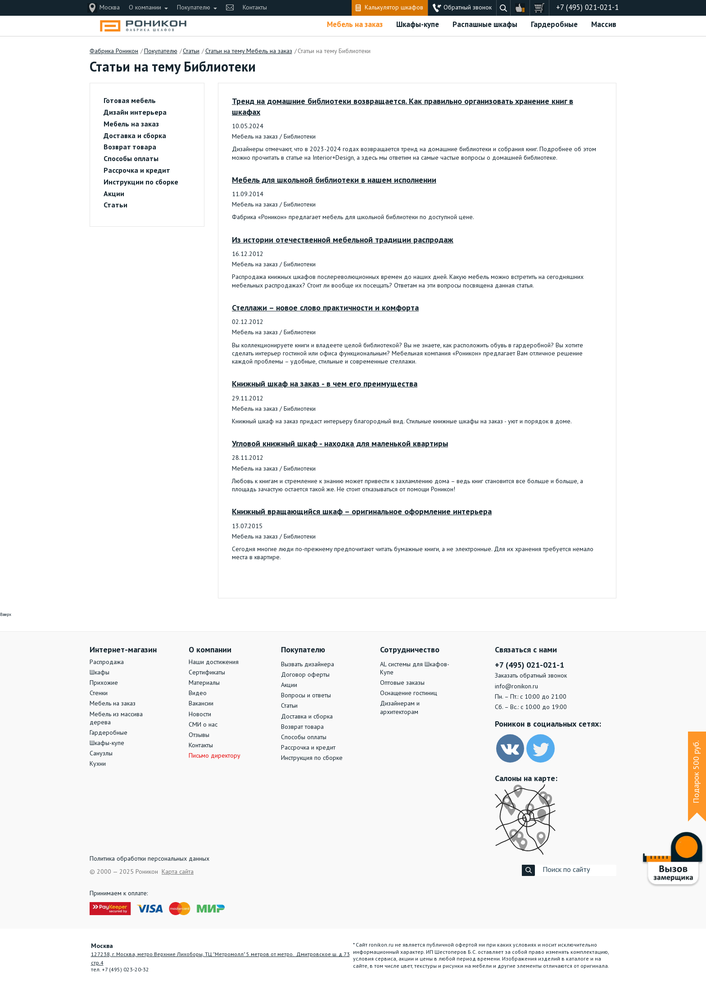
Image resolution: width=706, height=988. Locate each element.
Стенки (99, 693)
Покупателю (193, 7)
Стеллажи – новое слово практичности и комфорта (325, 308)
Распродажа (107, 662)
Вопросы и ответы (306, 695)
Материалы (204, 683)
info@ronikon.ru (516, 686)
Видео (198, 693)
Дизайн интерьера (135, 113)
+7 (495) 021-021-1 (587, 8)
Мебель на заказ (355, 25)
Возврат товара (130, 147)
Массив (603, 25)
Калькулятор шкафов (394, 7)
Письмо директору (214, 756)
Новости (200, 714)
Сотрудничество (409, 650)
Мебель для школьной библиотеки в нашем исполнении (334, 180)
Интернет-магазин (123, 650)
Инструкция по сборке (312, 758)
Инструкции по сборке (141, 182)
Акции (114, 194)
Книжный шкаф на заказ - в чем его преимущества (324, 384)
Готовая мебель (130, 101)
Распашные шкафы (485, 25)
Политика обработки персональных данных (149, 859)
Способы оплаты (131, 159)
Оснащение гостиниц (408, 693)
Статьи (115, 205)
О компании (145, 7)
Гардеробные (554, 25)
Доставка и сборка (135, 136)
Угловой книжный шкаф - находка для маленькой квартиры (340, 444)
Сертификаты (207, 672)
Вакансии (201, 704)
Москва (110, 7)
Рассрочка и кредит (137, 171)
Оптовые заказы (402, 683)
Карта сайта (178, 872)
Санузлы (101, 753)
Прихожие (104, 683)
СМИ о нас (203, 725)
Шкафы (99, 672)
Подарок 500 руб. (696, 772)
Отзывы (199, 735)
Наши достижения (214, 662)
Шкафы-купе (417, 25)
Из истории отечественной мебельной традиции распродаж (342, 240)
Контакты (255, 7)
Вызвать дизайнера (307, 664)
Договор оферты (305, 675)
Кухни (98, 764)
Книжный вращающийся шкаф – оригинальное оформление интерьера (362, 512)
